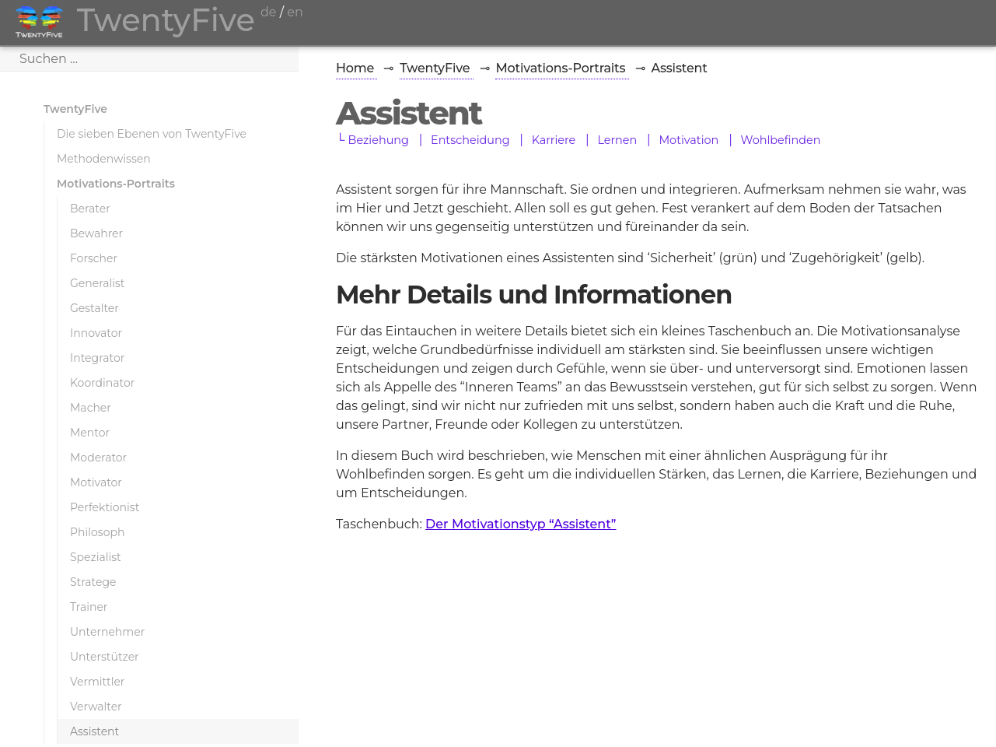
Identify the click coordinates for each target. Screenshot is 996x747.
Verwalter (96, 707)
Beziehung (378, 140)
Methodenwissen (104, 159)
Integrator (97, 358)
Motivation (688, 140)
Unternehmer (107, 632)
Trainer (88, 607)
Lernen (617, 140)
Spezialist (95, 557)
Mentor (90, 433)
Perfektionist (104, 507)
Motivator (96, 482)
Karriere (554, 140)
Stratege (93, 582)
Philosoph (97, 532)
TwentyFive (75, 109)
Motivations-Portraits (116, 184)
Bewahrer (96, 233)
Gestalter (94, 308)
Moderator (98, 458)
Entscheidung (470, 140)
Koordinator (102, 383)
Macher (90, 408)
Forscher (93, 258)
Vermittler (97, 682)
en (294, 12)
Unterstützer (104, 657)
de (268, 12)
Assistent (94, 731)
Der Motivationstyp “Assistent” (520, 524)
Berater (90, 209)
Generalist (97, 283)
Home (356, 68)
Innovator (96, 333)
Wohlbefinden (780, 140)
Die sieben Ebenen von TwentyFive (151, 134)
